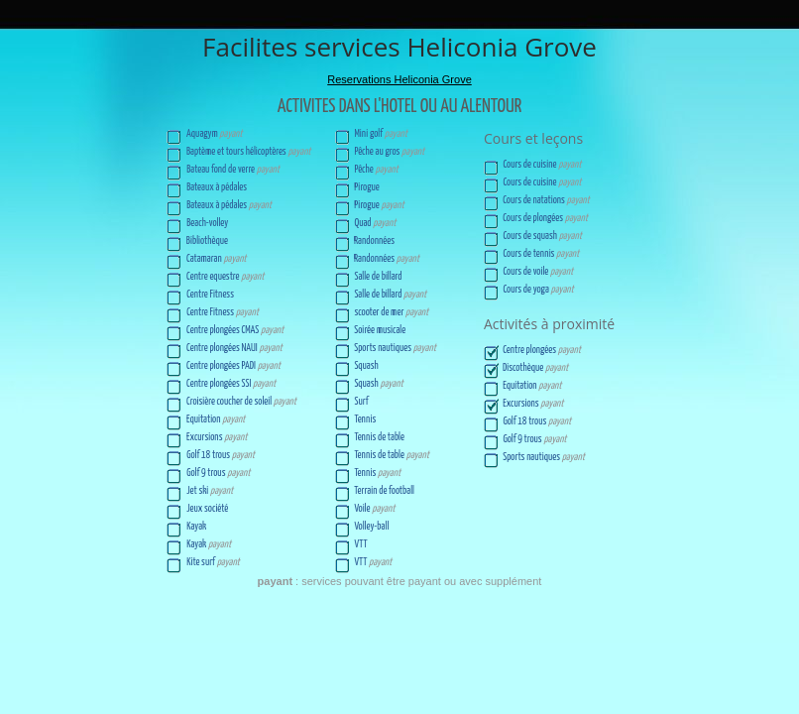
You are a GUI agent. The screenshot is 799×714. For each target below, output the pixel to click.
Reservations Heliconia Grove (399, 79)
